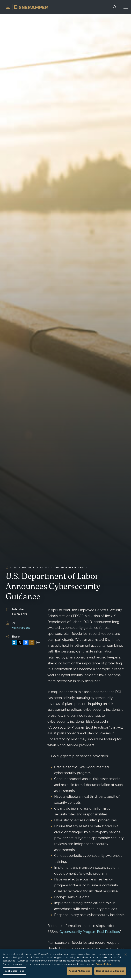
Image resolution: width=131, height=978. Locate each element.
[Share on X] (20, 642)
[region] (65, 963)
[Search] (114, 7)
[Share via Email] (31, 642)
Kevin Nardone (21, 627)
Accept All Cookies (79, 971)
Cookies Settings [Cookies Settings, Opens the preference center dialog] (14, 971)
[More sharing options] (37, 642)
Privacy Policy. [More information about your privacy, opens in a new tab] (103, 964)
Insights (28, 568)
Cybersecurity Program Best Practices (90, 932)
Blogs (44, 568)
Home (11, 567)
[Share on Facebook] (25, 642)
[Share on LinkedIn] (14, 642)
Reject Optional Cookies (110, 971)
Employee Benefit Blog (71, 568)
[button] (125, 7)
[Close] (125, 954)
